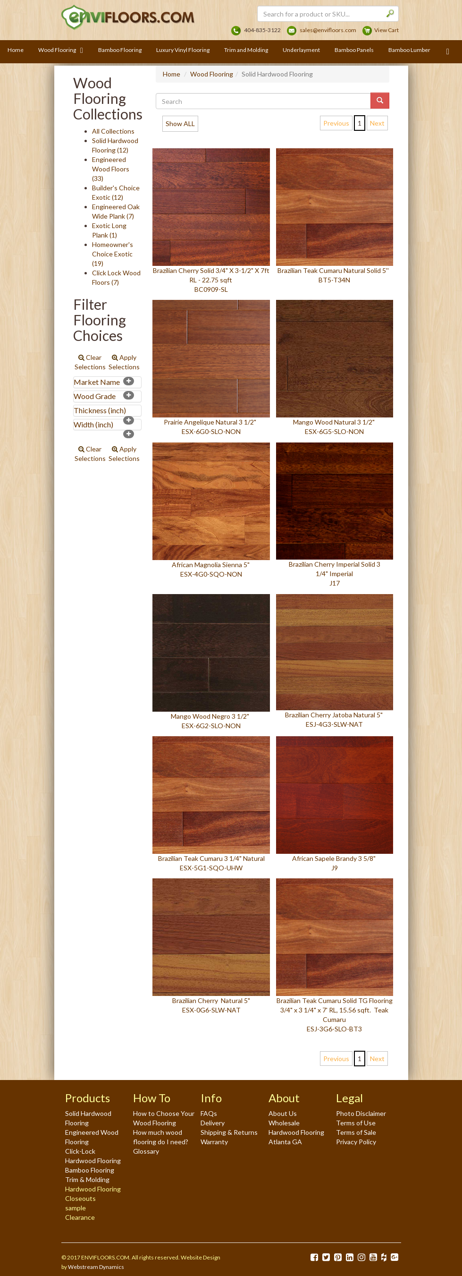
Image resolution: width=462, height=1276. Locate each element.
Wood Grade (95, 395)
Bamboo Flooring (89, 1170)
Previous (336, 123)
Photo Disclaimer (361, 1113)
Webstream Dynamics (96, 1266)
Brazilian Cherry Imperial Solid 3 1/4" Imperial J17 (335, 514)
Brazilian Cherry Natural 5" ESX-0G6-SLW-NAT (211, 946)
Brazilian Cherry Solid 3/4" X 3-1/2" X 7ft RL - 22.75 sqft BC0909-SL (211, 220)
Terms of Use (356, 1123)
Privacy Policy (356, 1142)
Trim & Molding (87, 1179)
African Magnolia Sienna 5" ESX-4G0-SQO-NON (211, 510)
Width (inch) (93, 424)
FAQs (209, 1113)
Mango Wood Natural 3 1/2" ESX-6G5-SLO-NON (335, 367)
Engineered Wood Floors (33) (110, 168)
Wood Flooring (211, 74)
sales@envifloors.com (328, 30)
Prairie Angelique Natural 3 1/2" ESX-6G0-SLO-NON (211, 367)
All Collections (113, 131)
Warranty (214, 1142)
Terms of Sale (356, 1132)
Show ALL (180, 123)
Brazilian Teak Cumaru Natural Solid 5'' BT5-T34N (335, 216)
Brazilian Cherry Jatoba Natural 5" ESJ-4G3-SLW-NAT (335, 661)
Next (377, 123)
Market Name (97, 381)
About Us (283, 1113)
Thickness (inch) (100, 410)
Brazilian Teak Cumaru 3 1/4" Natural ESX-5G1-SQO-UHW (211, 804)
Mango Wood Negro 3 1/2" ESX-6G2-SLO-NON (211, 662)
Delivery (213, 1123)
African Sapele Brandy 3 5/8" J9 (335, 804)
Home (171, 74)
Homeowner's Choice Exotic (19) (112, 253)
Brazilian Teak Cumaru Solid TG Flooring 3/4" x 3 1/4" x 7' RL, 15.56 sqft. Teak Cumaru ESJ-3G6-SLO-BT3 (335, 955)
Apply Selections (124, 362)
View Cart (386, 30)
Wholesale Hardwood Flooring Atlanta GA (296, 1132)
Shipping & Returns (229, 1132)
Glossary (146, 1151)
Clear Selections (90, 362)
